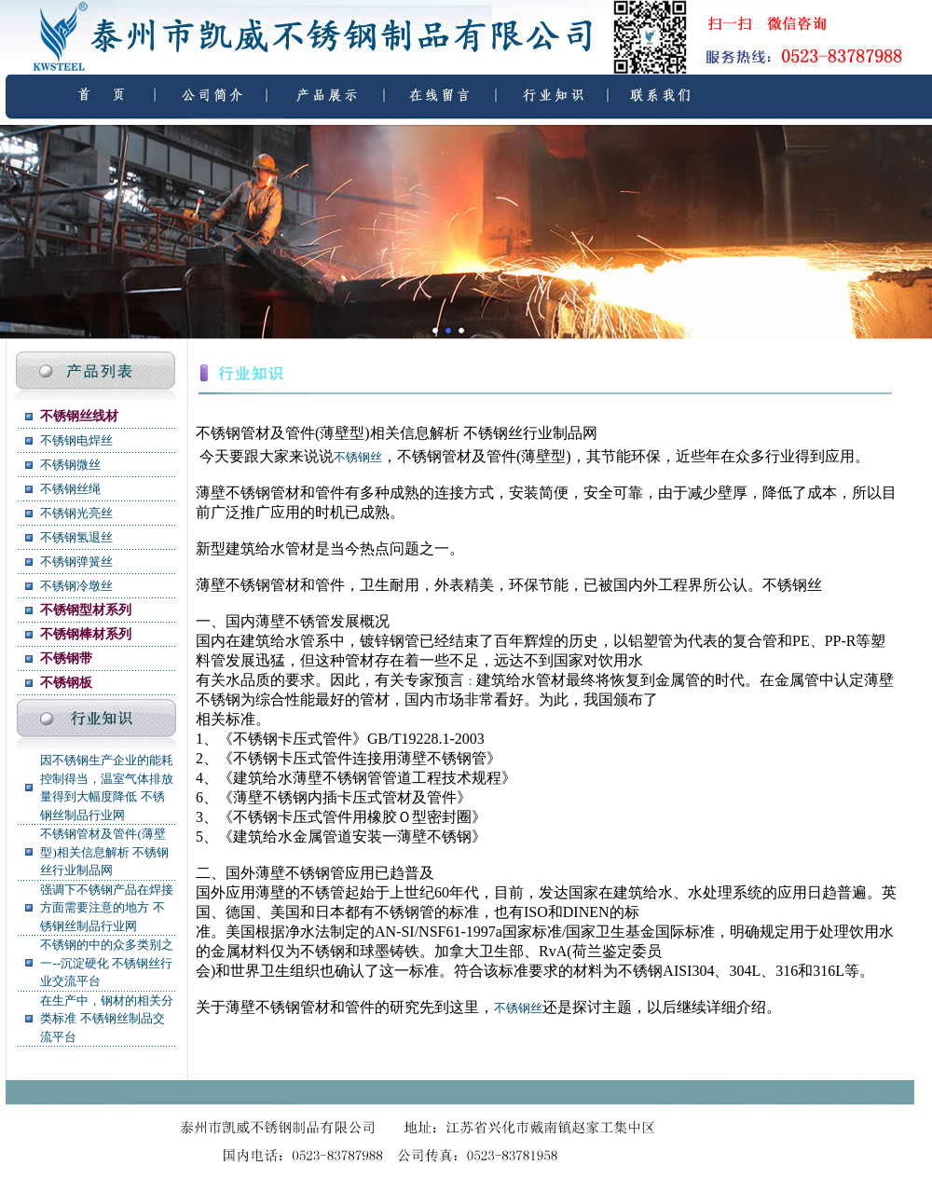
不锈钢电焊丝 (76, 440)
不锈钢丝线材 (79, 416)
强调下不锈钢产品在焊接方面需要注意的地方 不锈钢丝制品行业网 (106, 908)
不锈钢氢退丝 (76, 537)
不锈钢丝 (358, 457)
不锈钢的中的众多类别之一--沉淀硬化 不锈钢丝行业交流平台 (106, 963)
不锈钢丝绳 (70, 489)
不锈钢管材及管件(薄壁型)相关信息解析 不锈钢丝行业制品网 (104, 852)
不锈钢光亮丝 (76, 513)
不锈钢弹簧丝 (76, 562)
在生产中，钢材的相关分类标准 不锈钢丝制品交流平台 (106, 1019)
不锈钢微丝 (70, 465)
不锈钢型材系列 (85, 610)
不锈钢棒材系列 (85, 634)
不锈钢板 (66, 683)
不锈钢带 (66, 658)
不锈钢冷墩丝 (76, 586)
